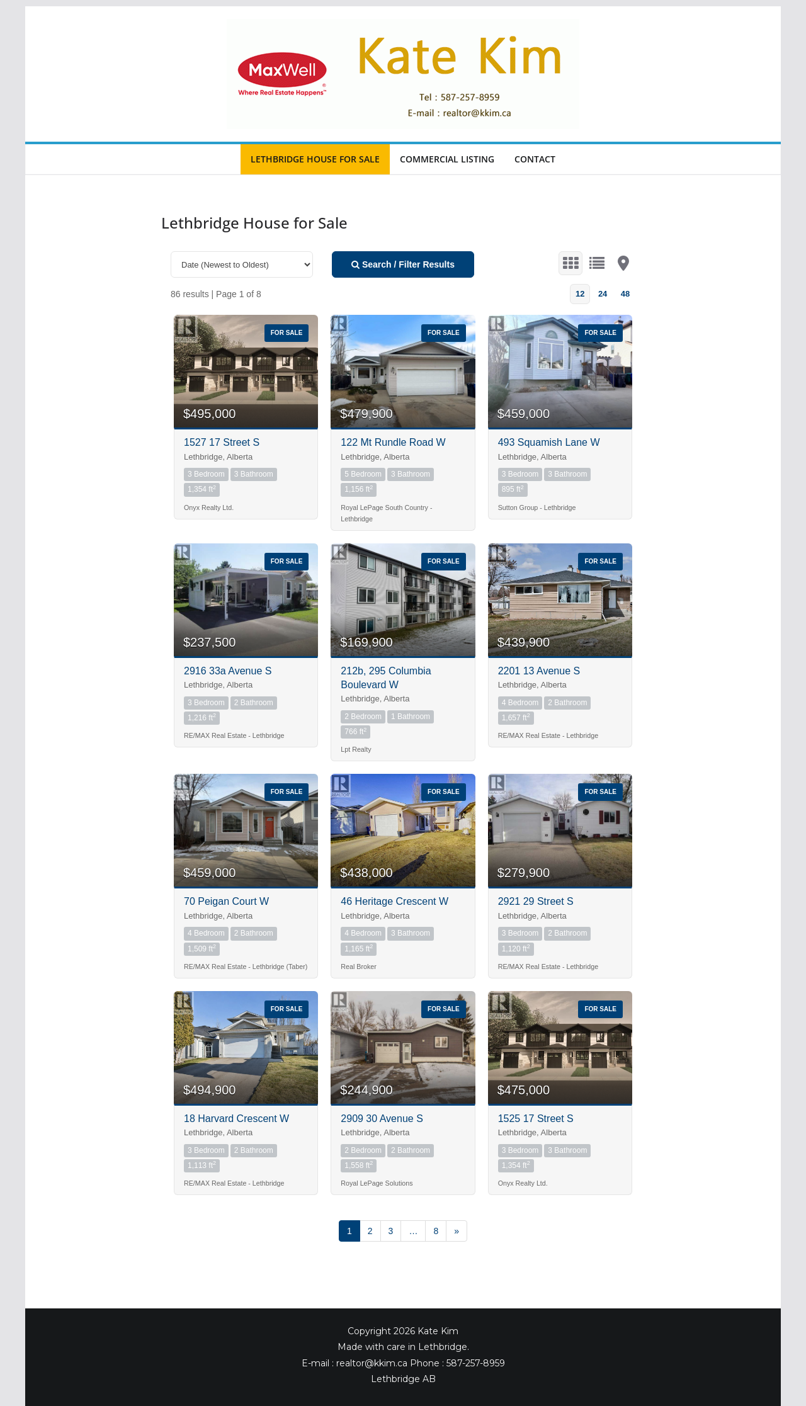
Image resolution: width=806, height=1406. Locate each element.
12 (580, 293)
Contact (534, 159)
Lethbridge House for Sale (315, 159)
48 (625, 293)
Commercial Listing (447, 159)
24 (602, 293)
